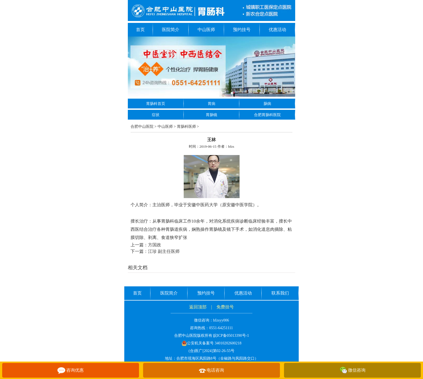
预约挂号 (241, 29)
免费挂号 (225, 307)
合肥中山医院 (142, 127)
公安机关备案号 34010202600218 (211, 343)
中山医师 (206, 29)
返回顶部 (198, 307)
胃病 (211, 104)
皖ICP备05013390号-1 (231, 335)
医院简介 (170, 29)
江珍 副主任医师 (164, 251)
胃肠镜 (211, 115)
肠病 (267, 104)
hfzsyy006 (221, 320)
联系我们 (280, 293)
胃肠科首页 (155, 104)
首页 (140, 29)
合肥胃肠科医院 (267, 115)
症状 (155, 115)
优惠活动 (277, 29)
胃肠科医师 (186, 127)
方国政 (154, 244)
